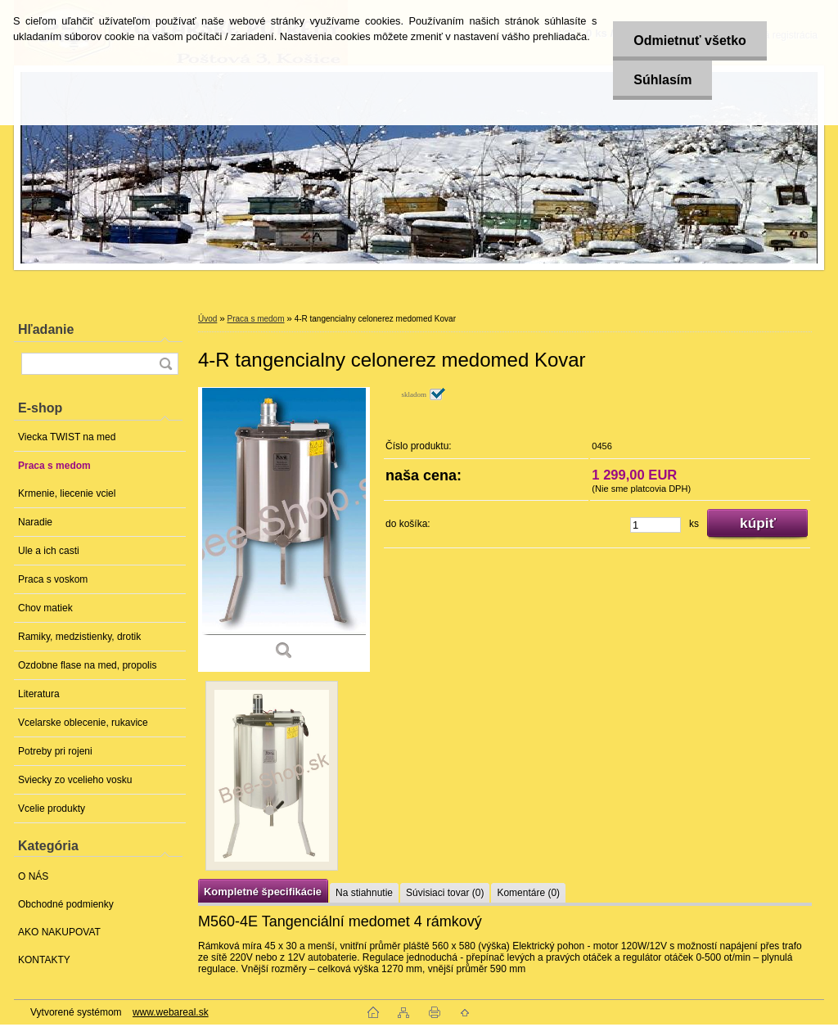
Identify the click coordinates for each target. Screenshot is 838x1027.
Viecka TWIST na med (66, 437)
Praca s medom (54, 465)
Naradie (35, 522)
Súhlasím (662, 80)
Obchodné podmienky (66, 904)
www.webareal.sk (171, 1012)
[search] (165, 364)
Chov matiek (45, 608)
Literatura (39, 694)
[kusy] (655, 525)
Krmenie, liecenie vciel (66, 493)
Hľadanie (46, 329)
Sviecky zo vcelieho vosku (75, 780)
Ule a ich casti (48, 550)
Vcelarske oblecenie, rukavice (83, 722)
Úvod (207, 318)
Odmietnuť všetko (689, 40)
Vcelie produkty (51, 808)
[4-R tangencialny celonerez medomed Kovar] (284, 529)
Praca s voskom (53, 579)
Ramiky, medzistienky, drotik (79, 636)
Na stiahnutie (364, 893)
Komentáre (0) (528, 893)
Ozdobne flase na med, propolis (87, 665)
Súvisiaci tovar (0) (445, 893)
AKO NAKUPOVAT (59, 932)
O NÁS (33, 876)
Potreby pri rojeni (55, 751)
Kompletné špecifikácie (263, 891)
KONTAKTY (44, 960)
